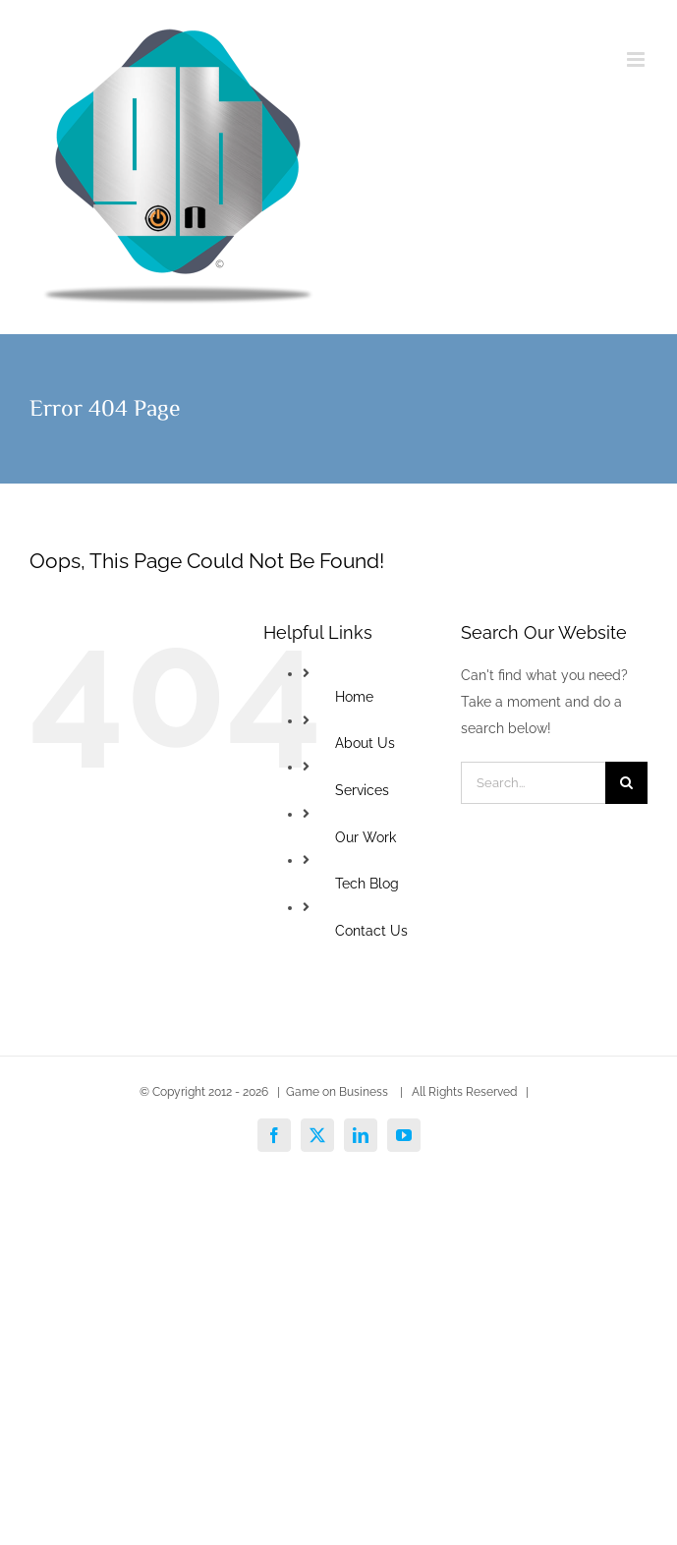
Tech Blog (367, 883)
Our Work (365, 837)
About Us (365, 743)
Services (362, 790)
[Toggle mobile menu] (637, 59)
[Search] (626, 783)
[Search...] (533, 783)
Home (354, 697)
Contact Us (371, 931)
